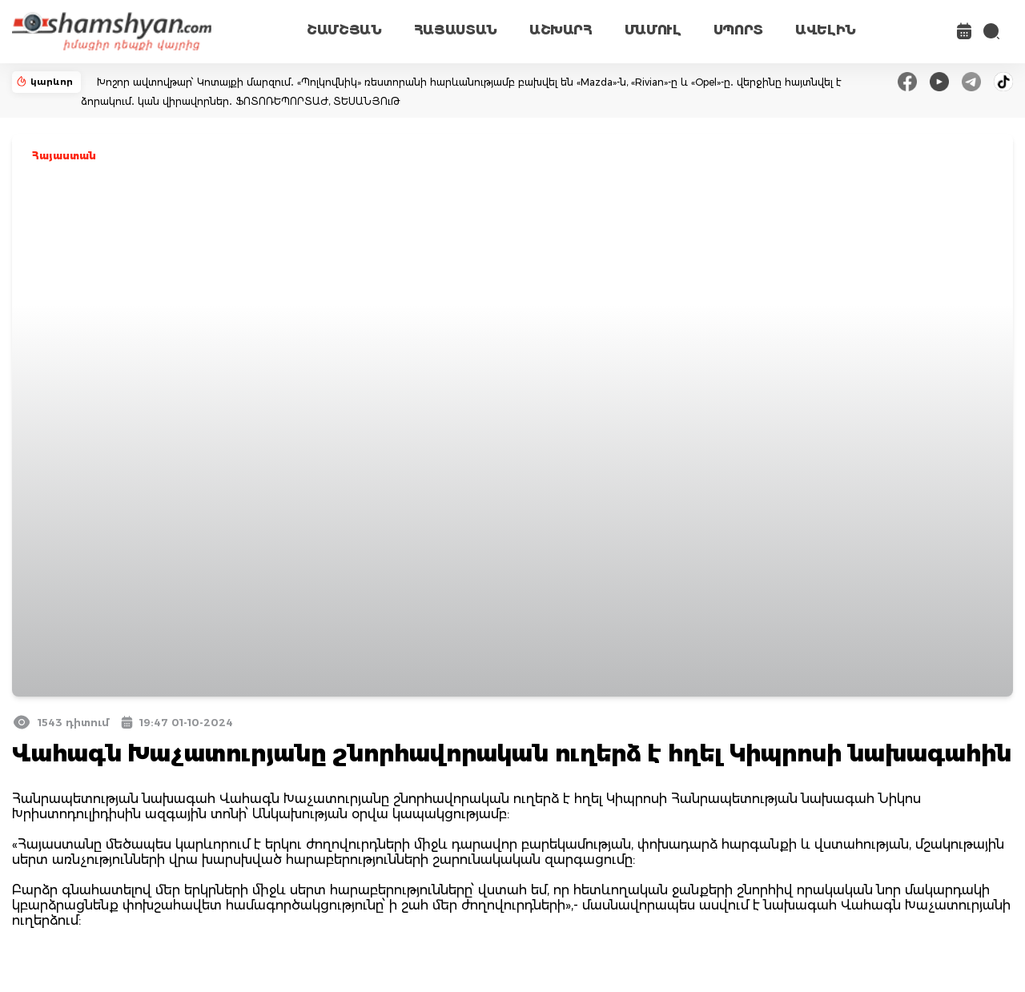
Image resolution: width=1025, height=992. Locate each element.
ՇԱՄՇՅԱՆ (344, 30)
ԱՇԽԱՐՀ (561, 30)
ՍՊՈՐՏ (738, 30)
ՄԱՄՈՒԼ (653, 30)
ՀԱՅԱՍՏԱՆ (455, 30)
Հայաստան (64, 156)
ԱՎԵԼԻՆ (825, 30)
